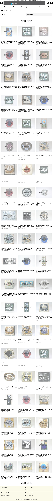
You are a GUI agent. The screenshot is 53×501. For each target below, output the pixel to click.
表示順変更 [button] (30, 14)
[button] (1, 3)
